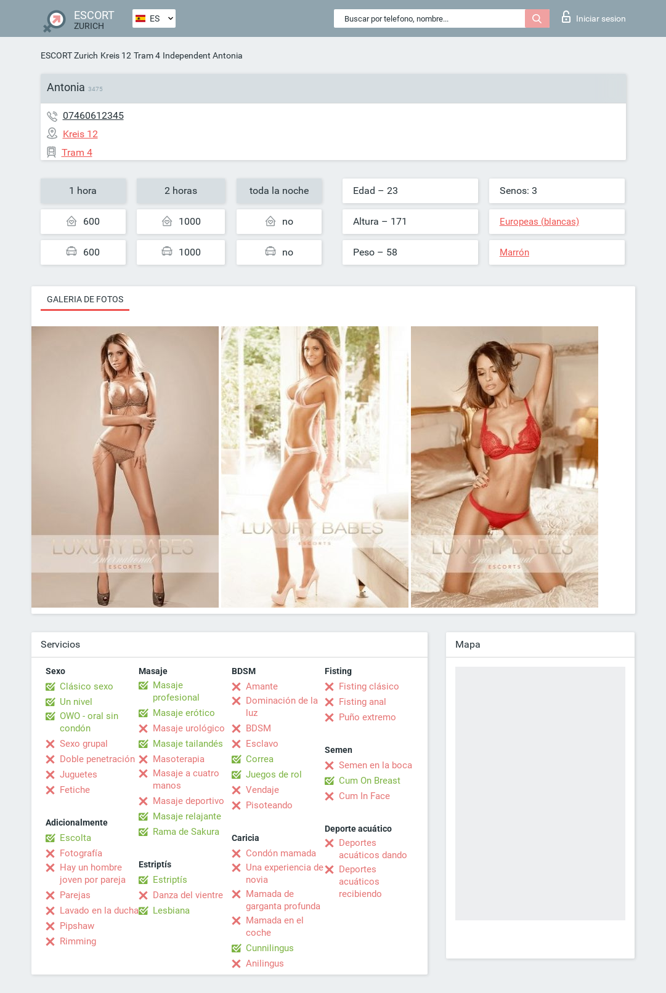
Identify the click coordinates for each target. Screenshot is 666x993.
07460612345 (93, 115)
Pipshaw (77, 925)
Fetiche (75, 789)
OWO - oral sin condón (89, 722)
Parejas (75, 895)
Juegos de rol (274, 774)
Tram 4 (147, 55)
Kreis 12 (115, 55)
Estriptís (170, 879)
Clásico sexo (86, 686)
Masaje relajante (187, 816)
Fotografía (81, 853)
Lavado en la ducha (99, 910)
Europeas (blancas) (539, 221)
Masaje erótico (184, 712)
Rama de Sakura (186, 831)
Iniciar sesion (594, 16)
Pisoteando (269, 805)
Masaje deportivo (188, 800)
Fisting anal (362, 701)
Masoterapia (179, 759)
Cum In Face (364, 796)
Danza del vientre (188, 895)
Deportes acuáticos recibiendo (360, 881)
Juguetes (78, 774)
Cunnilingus (270, 948)
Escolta (75, 837)
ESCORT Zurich (69, 55)
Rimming (78, 941)
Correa (260, 759)
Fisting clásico (369, 686)
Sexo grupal (84, 743)
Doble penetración (97, 759)
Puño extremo (367, 717)
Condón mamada (281, 853)
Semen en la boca (375, 765)
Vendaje (262, 789)
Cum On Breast (369, 780)
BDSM (258, 728)
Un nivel (76, 701)
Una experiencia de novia (284, 873)
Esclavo (262, 743)
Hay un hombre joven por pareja (93, 873)
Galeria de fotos (85, 299)
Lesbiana (171, 910)
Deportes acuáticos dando (373, 849)
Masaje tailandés (188, 743)
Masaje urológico (189, 728)
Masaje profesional (176, 691)
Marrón (514, 252)
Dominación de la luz (282, 706)
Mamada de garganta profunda (283, 900)
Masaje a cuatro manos (186, 779)
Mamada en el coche (275, 926)
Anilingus (265, 963)
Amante (262, 686)
